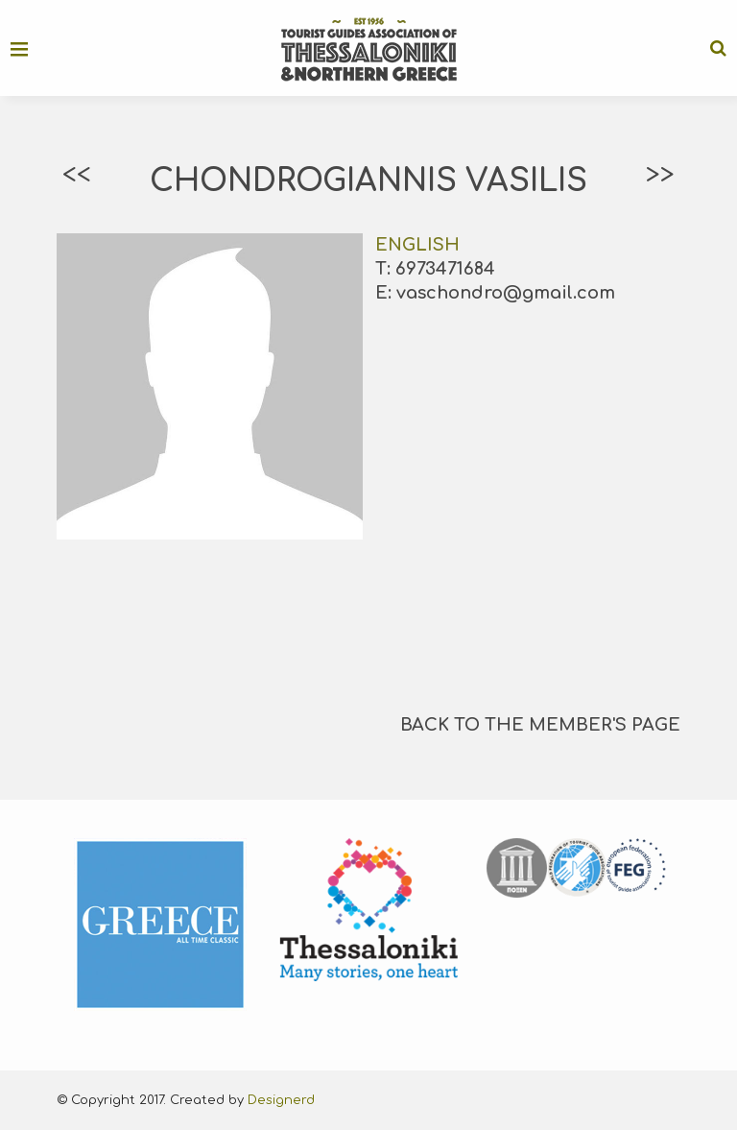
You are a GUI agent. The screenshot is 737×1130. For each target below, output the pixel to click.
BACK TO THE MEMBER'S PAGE (540, 724)
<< (76, 174)
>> (660, 174)
